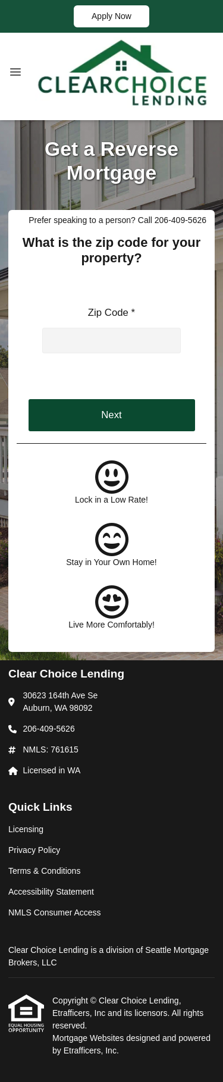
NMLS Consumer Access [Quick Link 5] (54, 912)
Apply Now (111, 16)
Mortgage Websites (89, 1038)
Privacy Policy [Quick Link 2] (34, 850)
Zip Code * (111, 312)
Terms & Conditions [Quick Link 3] (44, 871)
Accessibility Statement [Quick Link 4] (51, 891)
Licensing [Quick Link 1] (25, 829)
